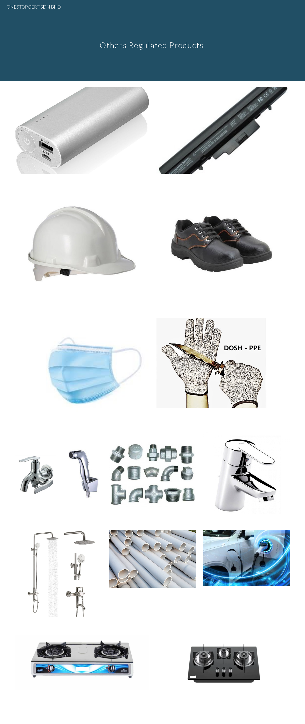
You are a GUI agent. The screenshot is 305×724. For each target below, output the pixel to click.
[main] (152, 40)
